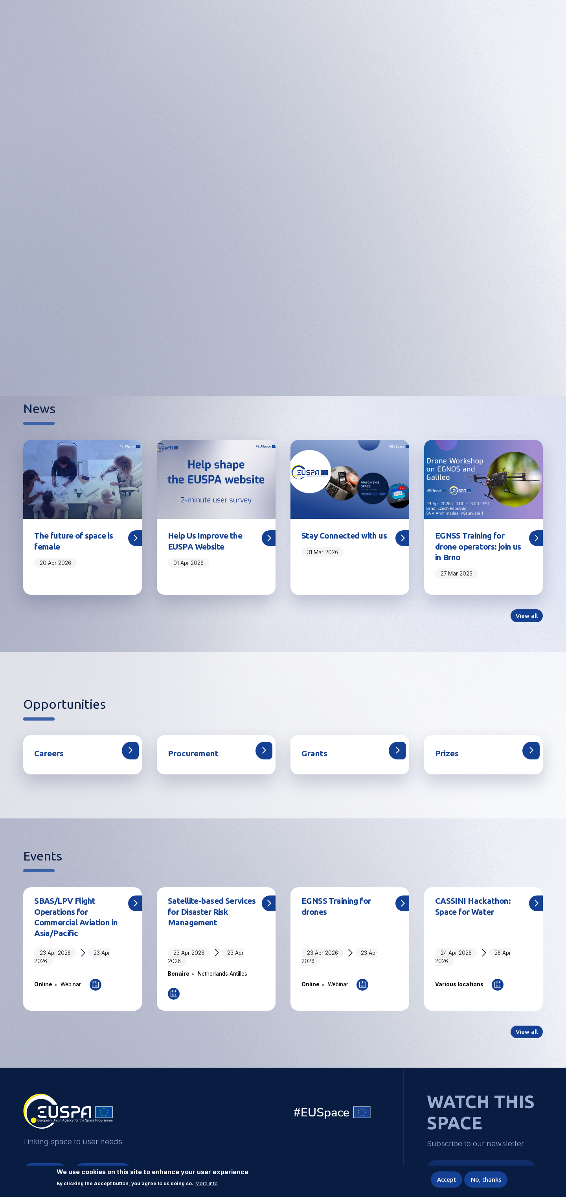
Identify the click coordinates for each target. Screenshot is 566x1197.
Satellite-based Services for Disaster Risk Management (209, 915)
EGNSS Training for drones (339, 910)
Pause (328, 361)
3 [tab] (278, 360)
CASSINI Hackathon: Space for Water (475, 910)
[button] (517, 25)
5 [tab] (305, 360)
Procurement (196, 756)
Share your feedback (283, 242)
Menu (538, 25)
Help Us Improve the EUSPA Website (209, 541)
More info (206, 1182)
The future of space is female (77, 541)
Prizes (448, 756)
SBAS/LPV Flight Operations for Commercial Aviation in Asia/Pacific (75, 921)
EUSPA (68, 1121)
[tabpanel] (283, 212)
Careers (50, 756)
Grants (315, 756)
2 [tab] (265, 360)
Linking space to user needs (414, 27)
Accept (442, 1178)
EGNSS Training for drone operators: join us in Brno (477, 547)
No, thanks (484, 1178)
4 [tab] (292, 360)
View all (525, 618)
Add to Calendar (95, 991)
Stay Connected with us (342, 541)
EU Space (332, 1121)
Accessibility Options (476, 25)
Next (553, 212)
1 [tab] (244, 360)
